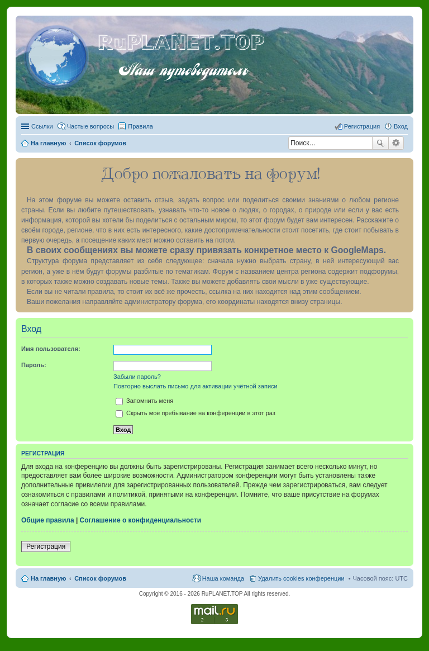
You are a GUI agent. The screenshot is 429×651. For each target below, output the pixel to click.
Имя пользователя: (50, 348)
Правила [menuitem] (140, 126)
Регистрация (45, 546)
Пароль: (33, 365)
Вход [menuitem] (401, 126)
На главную (48, 578)
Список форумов (100, 578)
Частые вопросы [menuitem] (91, 126)
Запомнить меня (144, 400)
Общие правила (47, 520)
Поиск (380, 143)
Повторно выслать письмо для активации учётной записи (195, 386)
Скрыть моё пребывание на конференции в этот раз (195, 413)
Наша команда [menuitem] (223, 578)
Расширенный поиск (396, 143)
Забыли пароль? (137, 376)
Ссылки (42, 126)
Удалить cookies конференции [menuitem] (301, 578)
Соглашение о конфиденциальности (141, 520)
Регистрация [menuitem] (362, 126)
